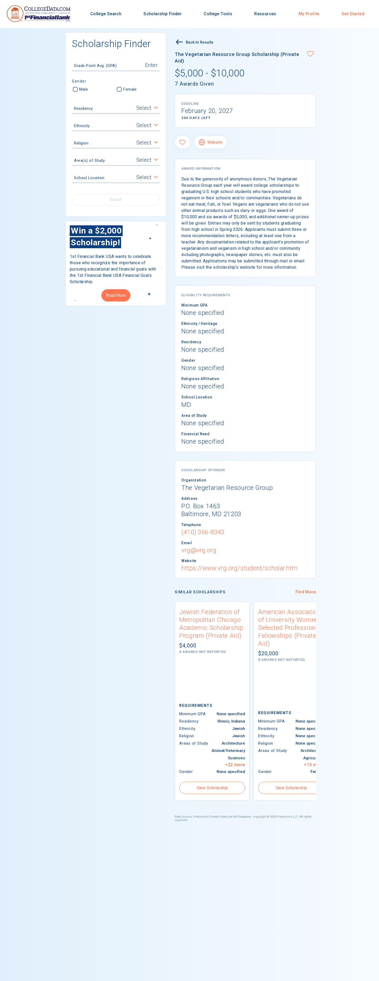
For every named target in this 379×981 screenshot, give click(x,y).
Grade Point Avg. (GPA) (95, 65)
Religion (81, 143)
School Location (89, 177)
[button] (310, 54)
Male (80, 89)
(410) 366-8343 (202, 532)
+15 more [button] (314, 764)
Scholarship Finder (162, 13)
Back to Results (194, 43)
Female (127, 89)
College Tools (218, 13)
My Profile (309, 13)
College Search (105, 13)
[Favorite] (182, 142)
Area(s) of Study (89, 160)
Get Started (353, 13)
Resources (265, 13)
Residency (83, 108)
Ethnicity (82, 125)
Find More (306, 591)
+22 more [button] (235, 764)
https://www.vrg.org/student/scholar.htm (239, 568)
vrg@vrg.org (198, 550)
